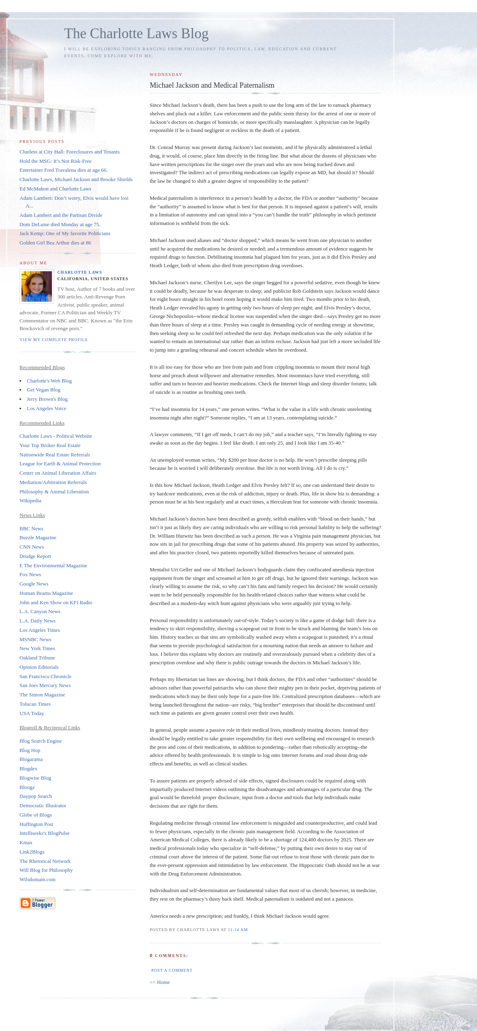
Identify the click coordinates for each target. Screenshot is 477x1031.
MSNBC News (35, 639)
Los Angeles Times (40, 630)
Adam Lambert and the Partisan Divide (61, 215)
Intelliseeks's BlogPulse (44, 833)
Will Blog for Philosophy (46, 870)
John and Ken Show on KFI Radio (56, 602)
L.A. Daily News (38, 621)
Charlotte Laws (79, 272)
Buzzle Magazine (38, 537)
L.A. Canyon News (40, 611)
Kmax (26, 842)
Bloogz (27, 787)
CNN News (32, 547)
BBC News (31, 528)
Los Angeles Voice (46, 408)
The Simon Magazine (42, 695)
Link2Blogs (32, 852)
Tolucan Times (35, 704)
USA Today (32, 713)
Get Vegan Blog (44, 390)
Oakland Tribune (37, 658)
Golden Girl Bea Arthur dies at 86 (55, 243)
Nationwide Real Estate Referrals (55, 455)
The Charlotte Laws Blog (136, 33)
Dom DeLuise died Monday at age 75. (60, 224)
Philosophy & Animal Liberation (54, 491)
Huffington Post (36, 824)
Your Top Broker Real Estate (50, 445)
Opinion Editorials (39, 667)
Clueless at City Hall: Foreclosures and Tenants (70, 152)
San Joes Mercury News (45, 685)
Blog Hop (30, 750)
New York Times (37, 648)
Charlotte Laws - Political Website (56, 436)
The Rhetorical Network (45, 861)
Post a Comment (172, 970)
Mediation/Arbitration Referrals (53, 482)
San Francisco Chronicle (46, 676)
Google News (34, 584)
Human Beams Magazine (46, 593)
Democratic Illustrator (43, 805)
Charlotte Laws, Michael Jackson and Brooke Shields (76, 179)
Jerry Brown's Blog (47, 399)
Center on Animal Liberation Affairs (58, 473)
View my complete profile (54, 339)
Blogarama (31, 759)
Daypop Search (36, 796)
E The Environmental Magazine (53, 565)
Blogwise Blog (35, 778)
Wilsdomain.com (38, 879)
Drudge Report (35, 556)
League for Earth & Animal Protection (60, 463)
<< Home (160, 982)
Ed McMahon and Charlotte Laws (55, 189)
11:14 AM (238, 929)
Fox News (30, 574)
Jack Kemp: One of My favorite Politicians (65, 233)
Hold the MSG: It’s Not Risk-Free (55, 161)
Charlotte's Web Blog (49, 381)
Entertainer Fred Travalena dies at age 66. (64, 170)
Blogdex (28, 768)
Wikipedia (30, 500)
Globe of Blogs (36, 815)
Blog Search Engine (41, 741)
